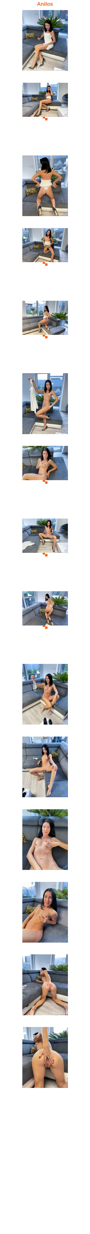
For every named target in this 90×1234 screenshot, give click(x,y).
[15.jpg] (45, 1062)
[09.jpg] (45, 626)
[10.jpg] (45, 699)
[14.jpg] (45, 990)
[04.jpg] (45, 263)
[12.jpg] (45, 844)
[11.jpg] (45, 772)
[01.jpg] (45, 45)
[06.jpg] (45, 408)
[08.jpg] (45, 554)
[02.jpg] (45, 118)
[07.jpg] (45, 481)
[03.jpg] (45, 191)
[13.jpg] (45, 917)
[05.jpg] (45, 336)
